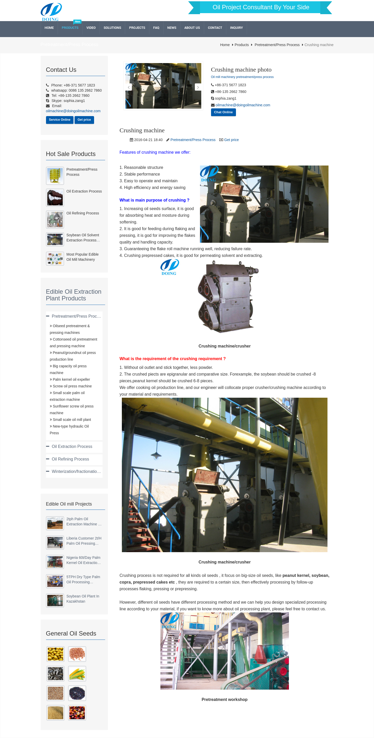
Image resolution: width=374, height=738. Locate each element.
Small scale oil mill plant (71, 420)
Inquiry (236, 27)
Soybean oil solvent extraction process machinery (83, 240)
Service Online (59, 119)
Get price (84, 119)
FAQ (156, 27)
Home (49, 27)
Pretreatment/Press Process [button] (77, 316)
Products (242, 45)
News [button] (171, 27)
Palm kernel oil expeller (71, 379)
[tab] (74, 316)
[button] (128, 87)
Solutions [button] (112, 27)
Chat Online (223, 112)
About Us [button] (192, 27)
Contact (215, 27)
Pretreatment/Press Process (277, 45)
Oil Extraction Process (84, 191)
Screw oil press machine (72, 386)
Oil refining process (83, 213)
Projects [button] (137, 27)
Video (91, 27)
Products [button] (70, 27)
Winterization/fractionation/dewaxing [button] (85, 471)
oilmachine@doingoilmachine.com (242, 105)
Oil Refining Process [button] (70, 459)
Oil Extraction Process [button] (72, 446)
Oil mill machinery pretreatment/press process (242, 77)
